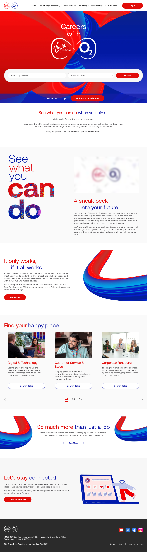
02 (73, 399)
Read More (15, 297)
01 (66, 399)
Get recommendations (87, 98)
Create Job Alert (18, 499)
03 (80, 399)
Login (132, 5)
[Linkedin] (128, 530)
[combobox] (91, 75)
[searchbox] (84, 75)
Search (127, 75)
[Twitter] (121, 530)
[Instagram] (140, 530)
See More (73, 443)
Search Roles (26, 386)
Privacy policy (116, 544)
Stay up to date (136, 544)
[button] (141, 400)
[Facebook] (134, 530)
